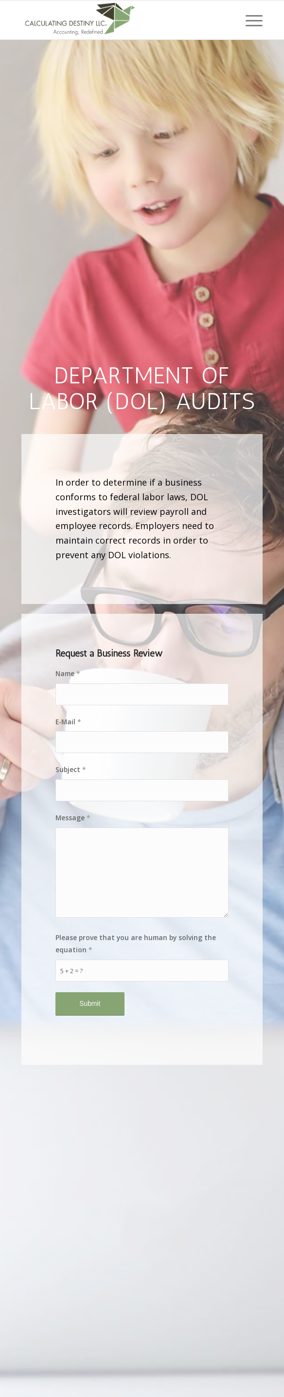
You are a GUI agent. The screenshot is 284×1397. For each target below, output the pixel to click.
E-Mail (68, 721)
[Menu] (249, 19)
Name (67, 673)
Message (72, 817)
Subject (70, 769)
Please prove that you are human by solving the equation (135, 943)
